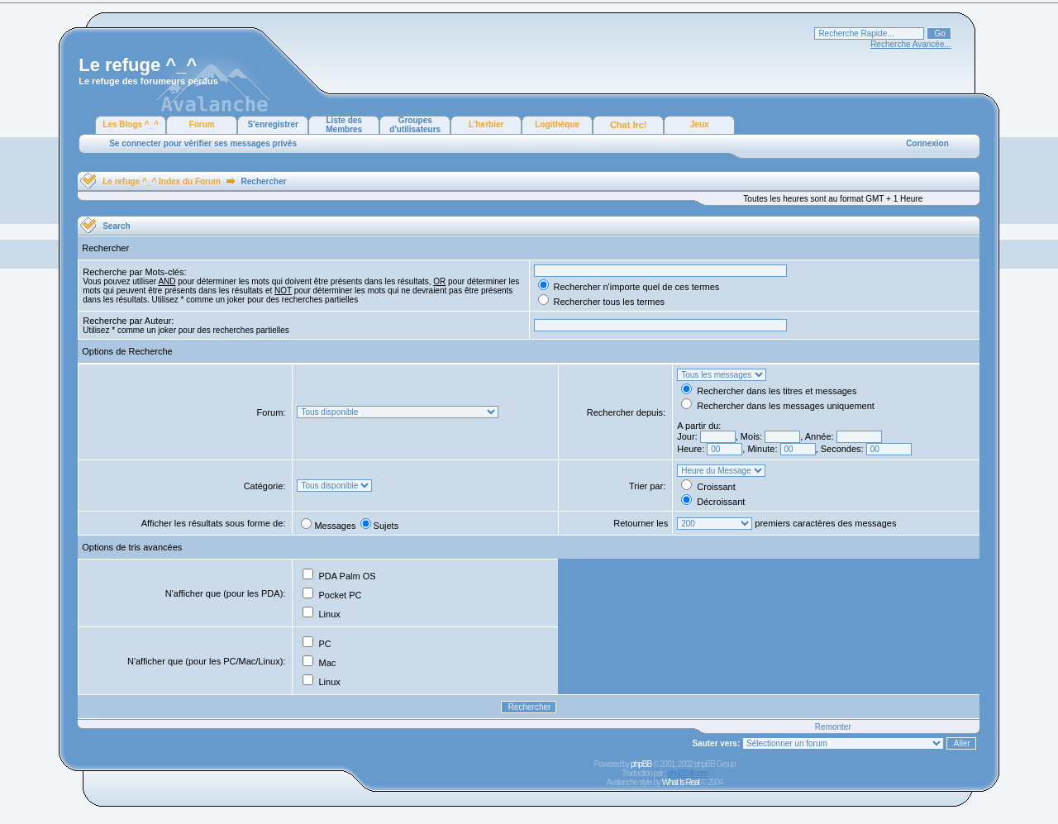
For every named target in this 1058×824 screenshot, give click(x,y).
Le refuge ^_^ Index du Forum (161, 181)
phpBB (641, 764)
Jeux (699, 124)
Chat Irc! (628, 125)
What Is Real (680, 782)
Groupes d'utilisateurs (415, 125)
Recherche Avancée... (910, 44)
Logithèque (557, 124)
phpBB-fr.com (687, 773)
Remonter (833, 726)
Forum (202, 124)
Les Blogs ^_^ (130, 124)
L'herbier (486, 124)
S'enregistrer (273, 124)
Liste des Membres (344, 125)
